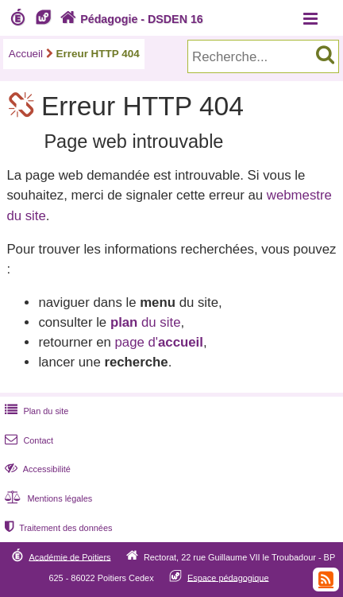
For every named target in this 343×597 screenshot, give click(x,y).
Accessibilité (36, 469)
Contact (27, 440)
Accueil (26, 54)
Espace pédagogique (228, 577)
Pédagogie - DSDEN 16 (129, 19)
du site (145, 322)
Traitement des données (57, 528)
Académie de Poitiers (69, 556)
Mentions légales (47, 498)
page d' (158, 342)
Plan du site (35, 411)
